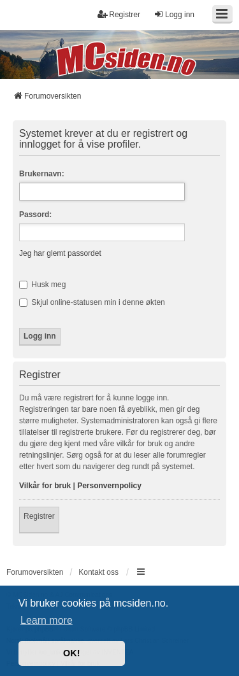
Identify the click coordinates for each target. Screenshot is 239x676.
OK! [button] (71, 653)
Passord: (35, 214)
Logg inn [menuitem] (174, 14)
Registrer (39, 516)
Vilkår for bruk (45, 485)
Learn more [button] (46, 620)
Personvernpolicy (109, 485)
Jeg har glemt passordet (60, 253)
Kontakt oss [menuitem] (98, 572)
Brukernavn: (41, 173)
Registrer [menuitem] (119, 14)
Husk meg (42, 284)
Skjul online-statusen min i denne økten (92, 302)
